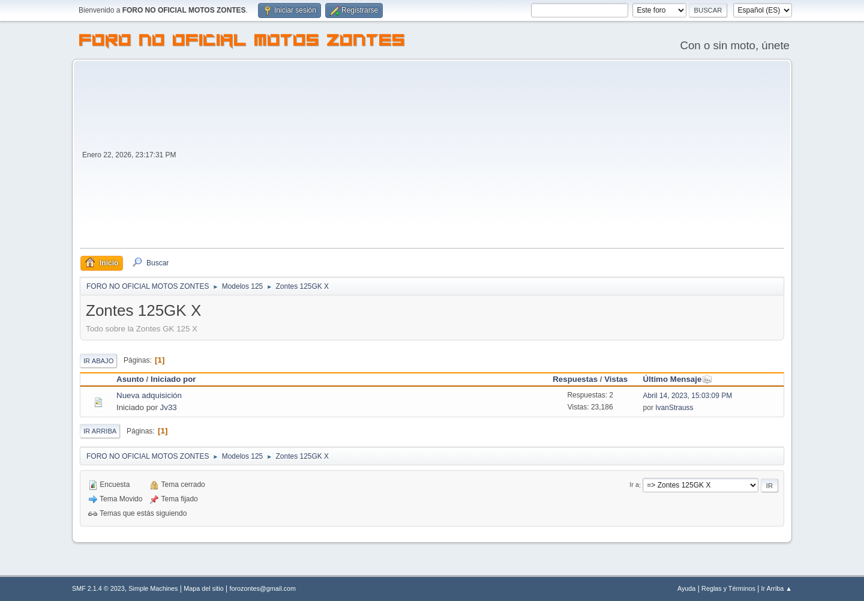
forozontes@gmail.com (263, 588)
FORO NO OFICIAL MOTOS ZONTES (242, 42)
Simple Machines (153, 588)
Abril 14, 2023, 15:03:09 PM (688, 395)
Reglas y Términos (728, 588)
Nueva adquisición (149, 395)
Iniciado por (173, 379)
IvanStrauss (674, 407)
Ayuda (686, 588)
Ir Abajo (98, 360)
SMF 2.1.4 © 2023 (98, 588)
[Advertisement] (481, 158)
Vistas (616, 379)
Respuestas (575, 379)
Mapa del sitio (204, 588)
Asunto (130, 379)
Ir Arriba (99, 431)
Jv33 (168, 407)
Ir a (634, 485)
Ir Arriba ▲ (776, 588)
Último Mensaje (678, 379)
